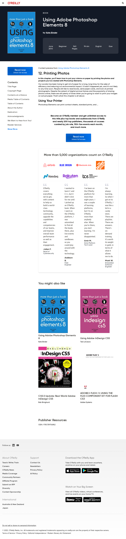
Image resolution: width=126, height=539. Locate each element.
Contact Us (35, 462)
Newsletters (35, 466)
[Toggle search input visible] (123, 3)
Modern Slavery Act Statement (59, 533)
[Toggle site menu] (3, 3)
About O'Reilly (9, 457)
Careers (5, 466)
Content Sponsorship (11, 492)
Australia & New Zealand (13, 504)
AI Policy (34, 473)
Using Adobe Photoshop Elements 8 (73, 68)
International (9, 499)
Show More (12, 129)
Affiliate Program (9, 481)
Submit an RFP (8, 484)
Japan (5, 508)
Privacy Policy (36, 470)
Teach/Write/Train (10, 462)
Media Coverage (9, 473)
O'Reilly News (8, 470)
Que (110, 46)
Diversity (6, 488)
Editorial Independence (37, 533)
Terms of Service (8, 533)
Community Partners (11, 477)
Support (34, 457)
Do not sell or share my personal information (19, 525)
